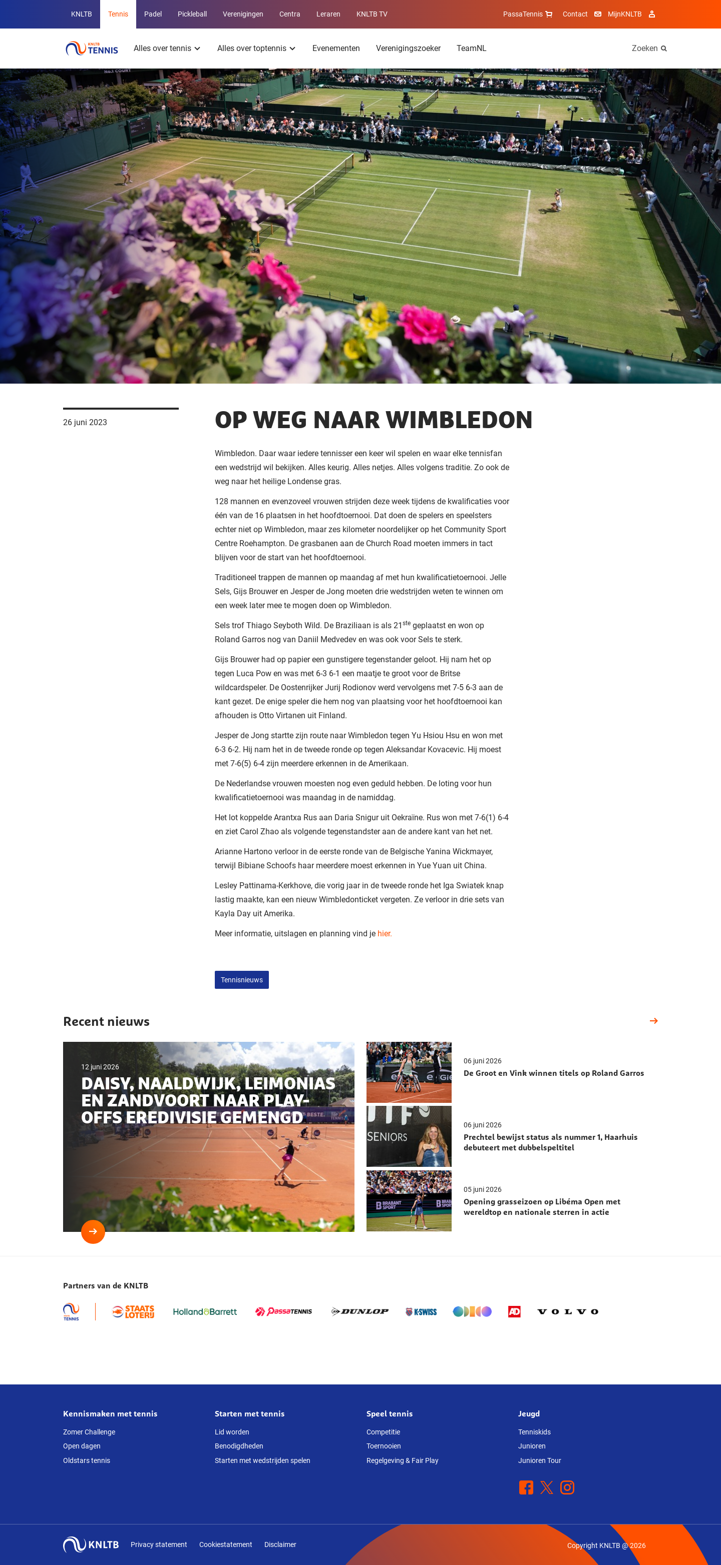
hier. (385, 933)
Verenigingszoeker (408, 48)
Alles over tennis (162, 48)
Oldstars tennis (86, 1460)
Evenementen (336, 48)
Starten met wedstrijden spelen (262, 1460)
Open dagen (82, 1446)
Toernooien (384, 1446)
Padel (153, 14)
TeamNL (472, 48)
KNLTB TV (372, 14)
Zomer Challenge (89, 1432)
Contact (575, 14)
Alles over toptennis (251, 48)
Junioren (532, 1446)
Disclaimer (280, 1544)
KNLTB (81, 14)
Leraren (328, 14)
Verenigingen (243, 14)
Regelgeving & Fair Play (403, 1460)
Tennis (118, 14)
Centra (289, 14)
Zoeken (645, 48)
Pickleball (192, 14)
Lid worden (232, 1432)
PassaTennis (529, 14)
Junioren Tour (539, 1460)
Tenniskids (534, 1432)
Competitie (383, 1432)
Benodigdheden (239, 1446)
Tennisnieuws (242, 980)
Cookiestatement (225, 1544)
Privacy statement (159, 1544)
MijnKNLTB (625, 14)
